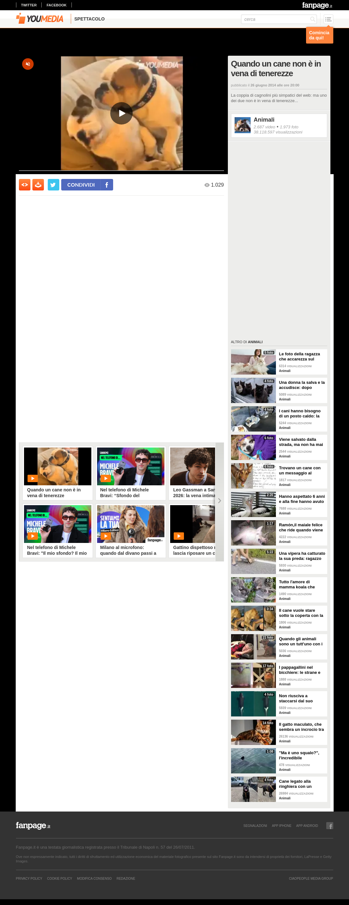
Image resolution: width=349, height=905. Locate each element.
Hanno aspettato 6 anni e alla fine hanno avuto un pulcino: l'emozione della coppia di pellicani (302, 499)
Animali (264, 120)
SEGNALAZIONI (255, 825)
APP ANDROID (307, 825)
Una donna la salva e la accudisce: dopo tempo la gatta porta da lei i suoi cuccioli (302, 385)
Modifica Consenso (94, 878)
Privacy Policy (29, 878)
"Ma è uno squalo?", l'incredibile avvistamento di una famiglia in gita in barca (302, 755)
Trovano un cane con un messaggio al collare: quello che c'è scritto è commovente (300, 470)
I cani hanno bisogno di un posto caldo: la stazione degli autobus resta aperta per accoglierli (301, 413)
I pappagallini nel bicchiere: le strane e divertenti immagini (299, 670)
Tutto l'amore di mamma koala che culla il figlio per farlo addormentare (300, 584)
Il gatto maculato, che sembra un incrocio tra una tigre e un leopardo (302, 727)
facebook (56, 5)
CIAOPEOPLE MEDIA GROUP (311, 878)
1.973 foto (289, 127)
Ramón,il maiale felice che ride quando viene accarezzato (301, 527)
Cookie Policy (59, 878)
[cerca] (279, 19)
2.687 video (264, 127)
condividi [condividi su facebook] (81, 185)
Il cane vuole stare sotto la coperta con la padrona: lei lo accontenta (301, 613)
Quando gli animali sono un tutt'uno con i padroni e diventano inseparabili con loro (301, 641)
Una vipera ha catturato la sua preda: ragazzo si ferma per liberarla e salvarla (302, 556)
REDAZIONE (126, 878)
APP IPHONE (281, 825)
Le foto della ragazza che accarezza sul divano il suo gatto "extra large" (299, 356)
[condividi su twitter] (53, 184)
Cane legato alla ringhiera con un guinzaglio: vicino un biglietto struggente (299, 784)
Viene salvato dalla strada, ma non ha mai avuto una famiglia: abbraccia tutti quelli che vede (301, 442)
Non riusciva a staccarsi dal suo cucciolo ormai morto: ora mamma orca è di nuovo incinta (301, 698)
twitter (29, 5)
